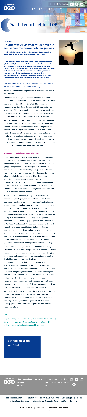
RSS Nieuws (63, 407)
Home (28, 9)
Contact (80, 9)
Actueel (73, 9)
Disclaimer (23, 407)
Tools (35, 9)
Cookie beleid (51, 407)
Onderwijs (44, 9)
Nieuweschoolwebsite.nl (47, 411)
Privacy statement (36, 407)
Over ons (67, 9)
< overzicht (8, 42)
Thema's (53, 9)
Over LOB (60, 9)
